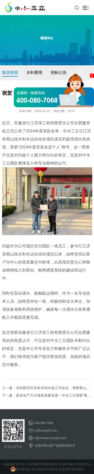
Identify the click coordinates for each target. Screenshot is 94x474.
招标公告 (59, 72)
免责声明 (65, 469)
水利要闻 (34, 72)
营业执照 (77, 469)
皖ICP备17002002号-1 (77, 464)
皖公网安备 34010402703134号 (34, 469)
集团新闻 (10, 72)
